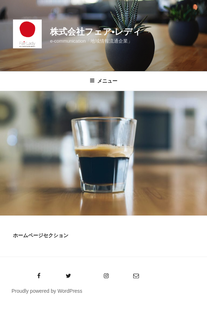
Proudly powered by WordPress (47, 291)
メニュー (103, 81)
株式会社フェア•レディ (95, 31)
